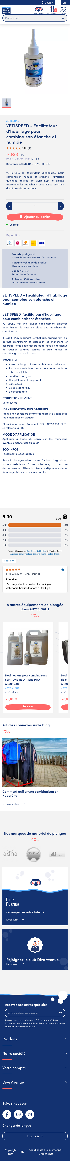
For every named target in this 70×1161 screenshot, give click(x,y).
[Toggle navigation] (63, 10)
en (64, 2)
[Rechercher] (34, 18)
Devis (46, 2)
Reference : (13, 164)
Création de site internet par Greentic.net (45, 1151)
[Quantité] (35, 206)
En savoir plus (13, 804)
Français (33, 1136)
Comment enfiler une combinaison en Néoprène (30, 793)
